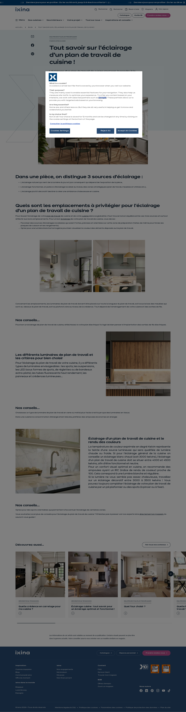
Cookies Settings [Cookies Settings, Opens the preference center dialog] (60, 131)
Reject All (106, 131)
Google (102, 98)
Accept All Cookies (127, 131)
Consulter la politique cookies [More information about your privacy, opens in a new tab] (65, 124)
